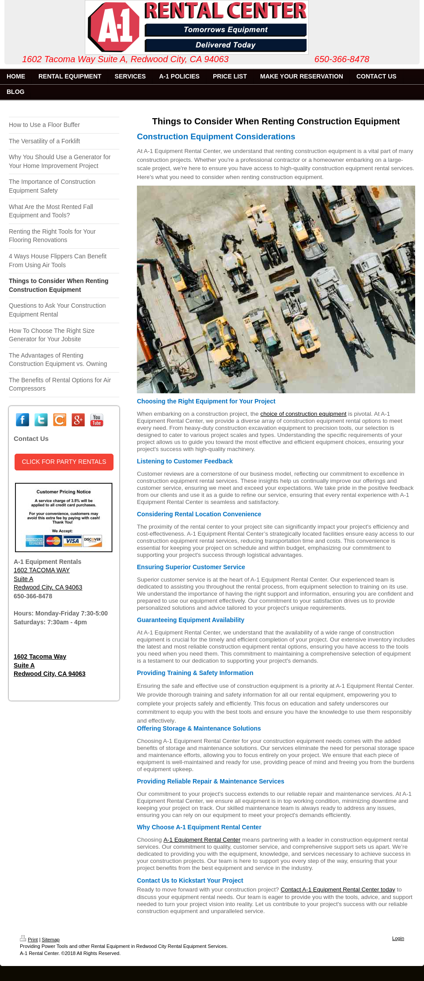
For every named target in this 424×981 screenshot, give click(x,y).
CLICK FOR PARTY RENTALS (64, 461)
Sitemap (51, 939)
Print (29, 939)
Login (398, 938)
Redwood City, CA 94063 (48, 587)
